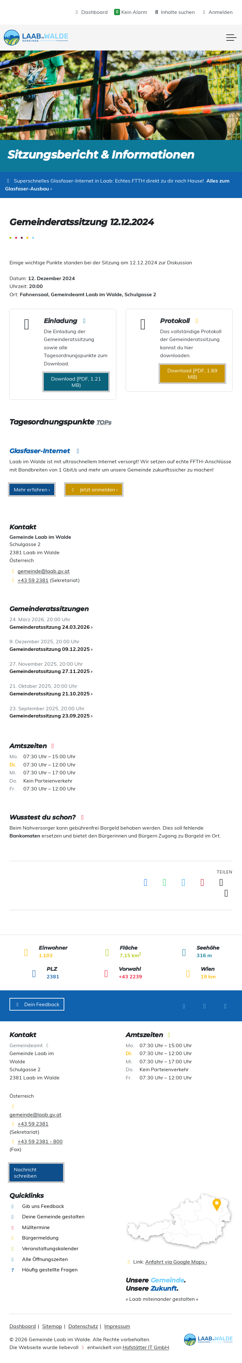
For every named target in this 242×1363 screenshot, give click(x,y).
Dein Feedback (36, 1004)
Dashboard (91, 12)
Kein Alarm (130, 12)
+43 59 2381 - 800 (40, 1138)
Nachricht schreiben (25, 1169)
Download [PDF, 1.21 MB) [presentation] (76, 381)
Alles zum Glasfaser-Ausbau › (117, 184)
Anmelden (217, 12)
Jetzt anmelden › (94, 489)
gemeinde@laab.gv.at (44, 571)
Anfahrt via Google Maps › (176, 1259)
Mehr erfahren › (32, 489)
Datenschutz (83, 1323)
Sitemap (52, 1323)
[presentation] (41, 38)
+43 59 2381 (33, 580)
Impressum (117, 1323)
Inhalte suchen (174, 12)
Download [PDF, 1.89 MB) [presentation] (192, 373)
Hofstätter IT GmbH (146, 1344)
